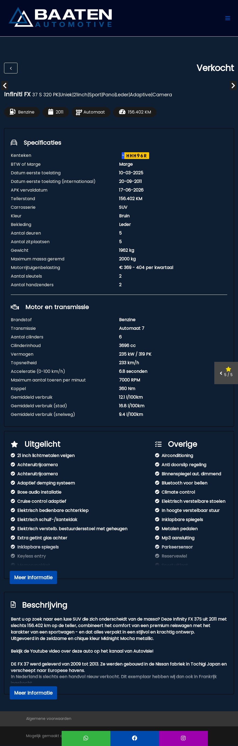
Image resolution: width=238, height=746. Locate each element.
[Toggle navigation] (228, 18)
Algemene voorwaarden (48, 719)
